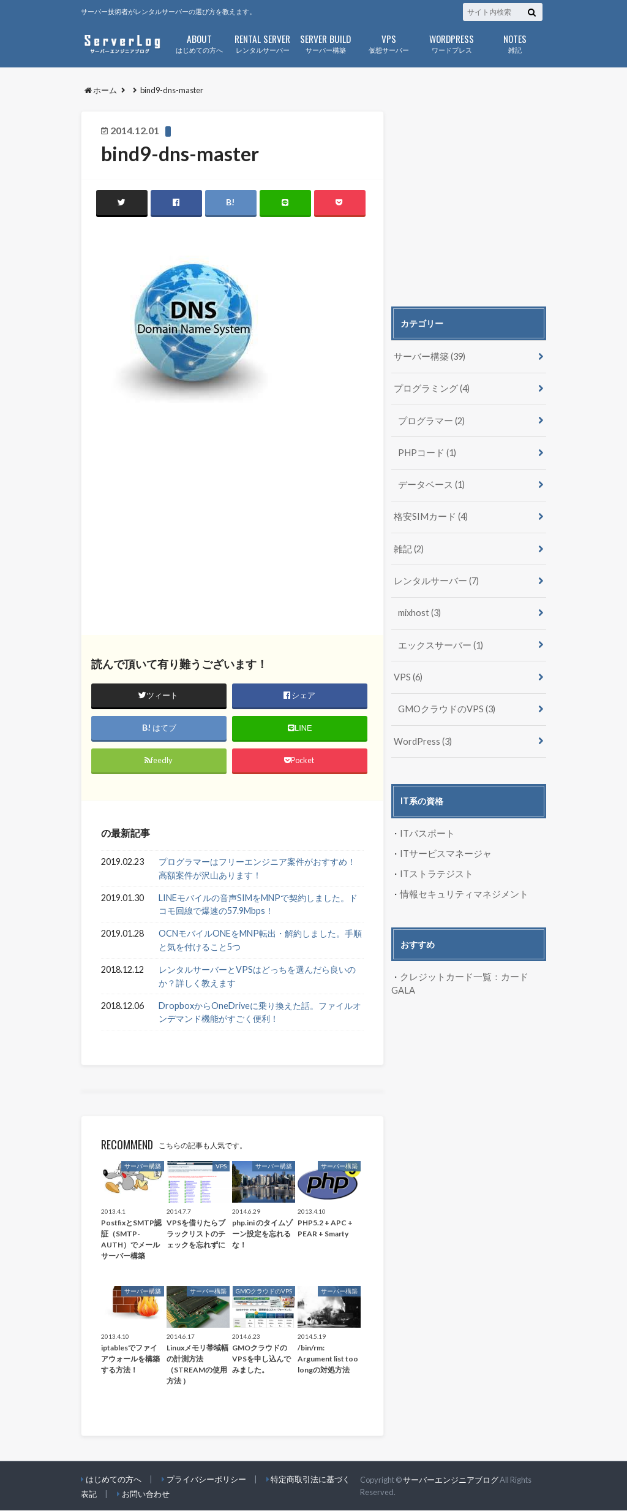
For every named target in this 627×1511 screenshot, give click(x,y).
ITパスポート (426, 826)
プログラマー (429, 419)
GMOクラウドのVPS (444, 703)
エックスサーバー (438, 639)
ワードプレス (451, 42)
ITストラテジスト (434, 866)
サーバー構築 (325, 42)
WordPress (423, 734)
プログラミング (429, 388)
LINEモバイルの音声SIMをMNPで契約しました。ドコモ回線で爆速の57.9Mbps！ (258, 904)
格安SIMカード (429, 514)
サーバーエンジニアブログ (450, 1480)
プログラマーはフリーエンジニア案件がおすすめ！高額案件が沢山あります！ (257, 869)
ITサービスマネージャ (443, 846)
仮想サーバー (388, 42)
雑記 (514, 42)
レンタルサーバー (262, 42)
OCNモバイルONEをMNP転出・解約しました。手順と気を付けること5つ (260, 941)
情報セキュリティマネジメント (460, 886)
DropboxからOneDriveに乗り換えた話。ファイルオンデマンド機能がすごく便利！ (260, 1012)
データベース (429, 482)
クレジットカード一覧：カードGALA (471, 968)
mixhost (419, 608)
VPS (408, 671)
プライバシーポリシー (206, 1480)
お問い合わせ (146, 1494)
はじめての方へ (199, 42)
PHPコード (426, 451)
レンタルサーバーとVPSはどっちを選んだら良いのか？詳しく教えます (257, 976)
